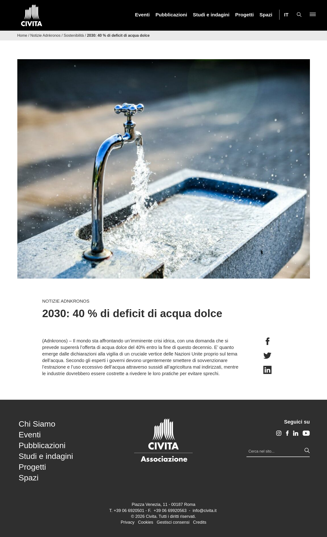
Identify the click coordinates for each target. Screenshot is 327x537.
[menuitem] (142, 15)
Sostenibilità (74, 35)
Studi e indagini (211, 15)
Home (22, 35)
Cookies (145, 522)
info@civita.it (205, 510)
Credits (199, 522)
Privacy (127, 522)
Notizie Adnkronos (45, 35)
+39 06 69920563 (170, 510)
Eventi (142, 15)
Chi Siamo (37, 423)
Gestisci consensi (173, 522)
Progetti (244, 15)
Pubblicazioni (171, 15)
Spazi (266, 15)
